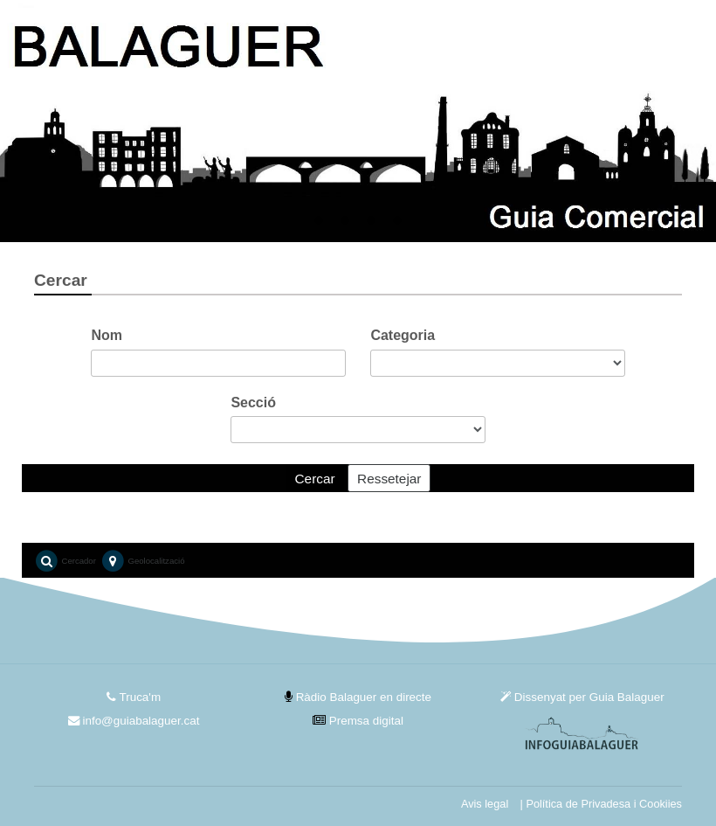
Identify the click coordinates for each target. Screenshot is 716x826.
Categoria (402, 335)
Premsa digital (358, 720)
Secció (253, 402)
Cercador (65, 561)
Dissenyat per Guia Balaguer (582, 697)
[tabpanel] (358, 121)
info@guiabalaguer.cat (134, 720)
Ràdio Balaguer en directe (358, 697)
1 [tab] (318, 221)
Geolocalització (142, 561)
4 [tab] (397, 221)
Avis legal (484, 803)
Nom (106, 335)
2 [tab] (345, 221)
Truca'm (134, 697)
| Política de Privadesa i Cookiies (601, 803)
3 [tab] (371, 221)
